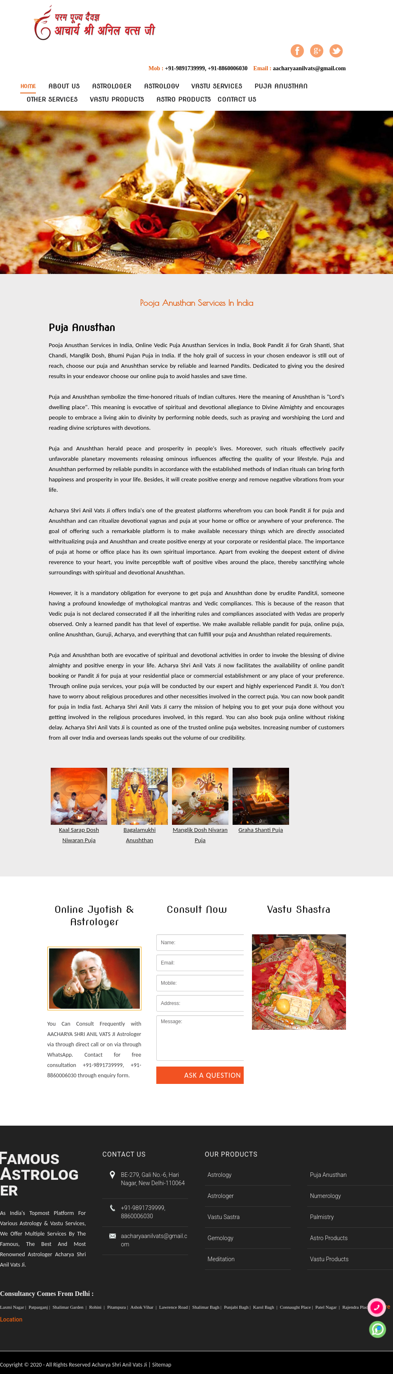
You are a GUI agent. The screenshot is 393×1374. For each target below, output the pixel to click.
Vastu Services (216, 86)
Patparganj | (39, 1307)
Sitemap (161, 1364)
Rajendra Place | (357, 1307)
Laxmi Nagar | (13, 1307)
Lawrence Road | (175, 1307)
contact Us (236, 99)
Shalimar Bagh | (207, 1307)
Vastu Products (117, 99)
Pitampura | (118, 1307)
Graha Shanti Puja (260, 829)
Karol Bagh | (265, 1307)
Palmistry (322, 1217)
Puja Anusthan (281, 86)
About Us (64, 86)
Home (28, 86)
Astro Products (183, 99)
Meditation (220, 1259)
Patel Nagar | (328, 1307)
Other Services (52, 99)
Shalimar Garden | (69, 1307)
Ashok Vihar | (144, 1307)
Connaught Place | (297, 1307)
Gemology (220, 1238)
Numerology (325, 1196)
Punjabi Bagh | (238, 1307)
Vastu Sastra (223, 1217)
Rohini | (97, 1307)
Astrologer (111, 86)
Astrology (161, 86)
